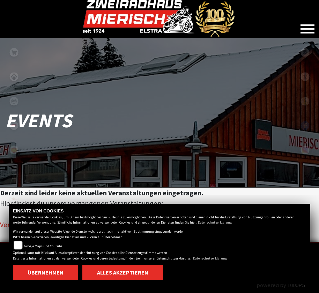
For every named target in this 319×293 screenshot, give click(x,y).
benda (13, 76)
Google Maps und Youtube (43, 246)
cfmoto (13, 101)
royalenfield (13, 150)
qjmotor (13, 125)
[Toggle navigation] (307, 26)
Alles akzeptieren (122, 272)
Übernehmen (46, 272)
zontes (13, 174)
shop (13, 52)
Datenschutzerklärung (215, 222)
